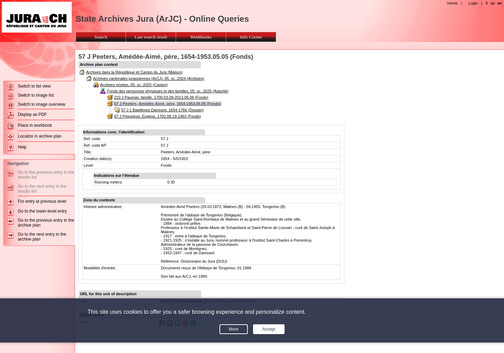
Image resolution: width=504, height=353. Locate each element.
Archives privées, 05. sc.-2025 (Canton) (134, 85)
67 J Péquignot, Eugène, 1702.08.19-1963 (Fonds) (157, 116)
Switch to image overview (41, 104)
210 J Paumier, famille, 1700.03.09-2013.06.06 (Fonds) (161, 97)
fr (487, 3)
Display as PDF (32, 114)
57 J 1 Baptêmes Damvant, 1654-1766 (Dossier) (162, 110)
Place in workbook (35, 125)
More (233, 329)
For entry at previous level (42, 201)
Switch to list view (34, 86)
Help (22, 147)
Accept (268, 329)
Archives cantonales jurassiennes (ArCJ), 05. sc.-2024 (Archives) (148, 78)
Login (473, 3)
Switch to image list (36, 95)
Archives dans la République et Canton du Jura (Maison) (134, 72)
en (499, 3)
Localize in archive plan (40, 136)
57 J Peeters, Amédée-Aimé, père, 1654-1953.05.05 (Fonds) (167, 104)
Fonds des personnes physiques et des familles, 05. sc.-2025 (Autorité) (168, 91)
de (493, 3)
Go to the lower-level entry (42, 211)
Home (452, 3)
